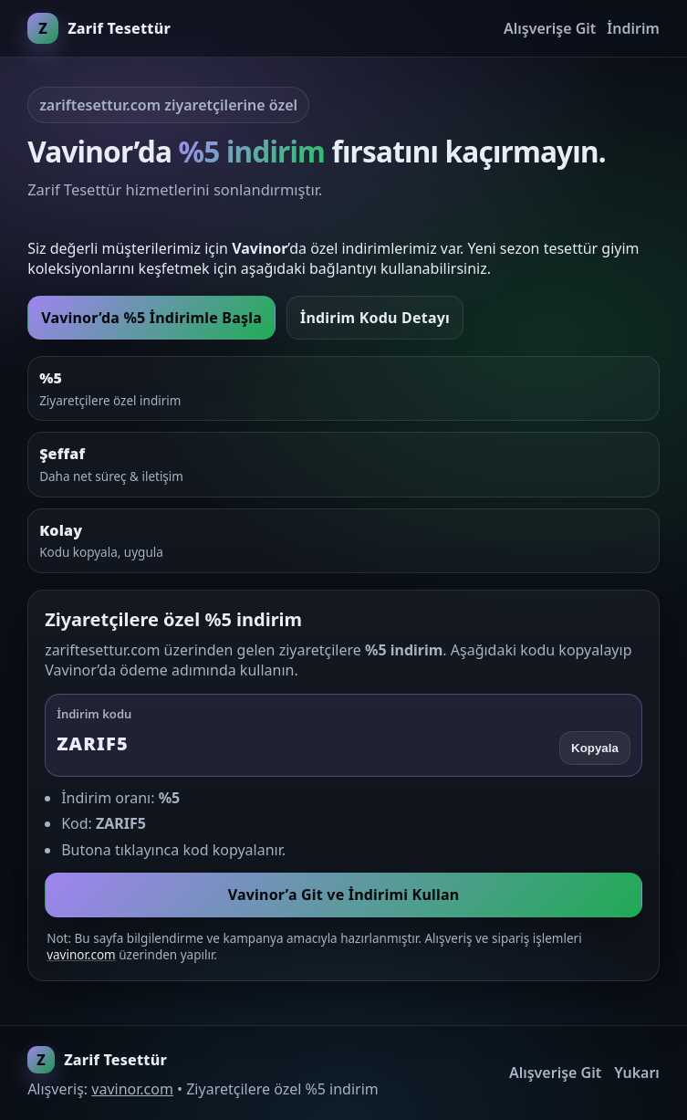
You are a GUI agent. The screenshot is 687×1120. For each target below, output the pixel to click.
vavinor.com (81, 955)
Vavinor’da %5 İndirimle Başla (151, 318)
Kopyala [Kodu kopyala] (595, 748)
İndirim (633, 28)
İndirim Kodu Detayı (375, 318)
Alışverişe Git (550, 28)
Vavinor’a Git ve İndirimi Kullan (344, 894)
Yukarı (637, 1072)
